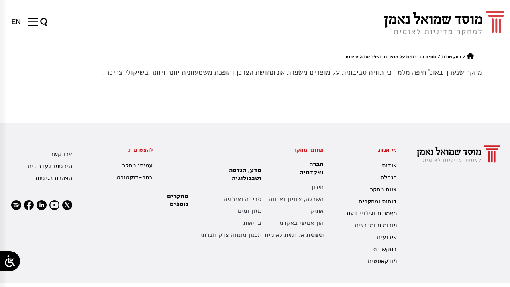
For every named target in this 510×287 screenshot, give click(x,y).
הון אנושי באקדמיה (299, 222)
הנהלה (389, 177)
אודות (389, 165)
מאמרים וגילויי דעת (372, 213)
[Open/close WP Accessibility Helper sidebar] (10, 261)
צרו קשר (61, 154)
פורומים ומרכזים (376, 225)
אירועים (387, 237)
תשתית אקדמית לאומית (294, 234)
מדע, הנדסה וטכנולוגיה (243, 174)
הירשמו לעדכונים (50, 166)
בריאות (252, 222)
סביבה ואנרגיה (242, 199)
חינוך (317, 187)
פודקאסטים (382, 261)
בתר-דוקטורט (134, 177)
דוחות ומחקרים (378, 201)
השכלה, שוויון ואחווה (296, 199)
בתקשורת (451, 56)
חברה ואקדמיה (310, 168)
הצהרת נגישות (53, 178)
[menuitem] (16, 22)
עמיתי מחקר (137, 165)
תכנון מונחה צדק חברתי (230, 234)
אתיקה (315, 210)
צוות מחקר (383, 189)
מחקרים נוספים (177, 200)
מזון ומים (249, 210)
